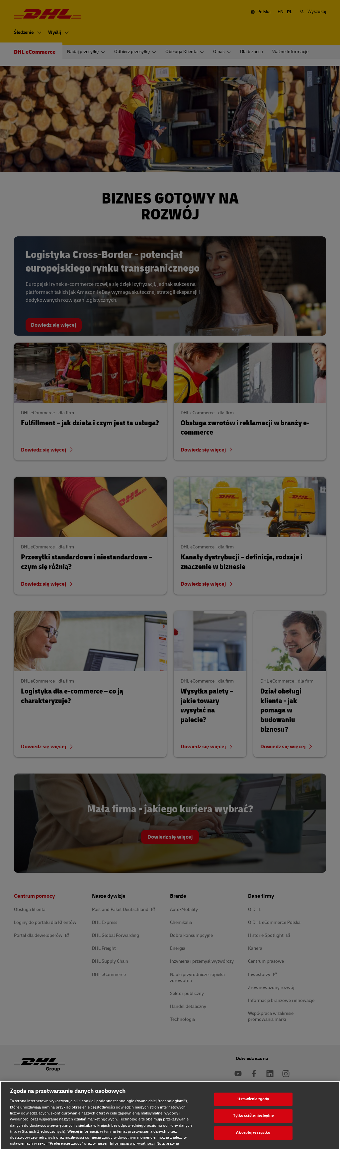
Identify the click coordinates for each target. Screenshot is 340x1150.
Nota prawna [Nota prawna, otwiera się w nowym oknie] (167, 1143)
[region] (170, 1115)
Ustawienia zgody (253, 1099)
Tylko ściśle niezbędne (253, 1115)
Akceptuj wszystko (253, 1132)
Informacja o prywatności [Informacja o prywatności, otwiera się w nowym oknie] (132, 1143)
